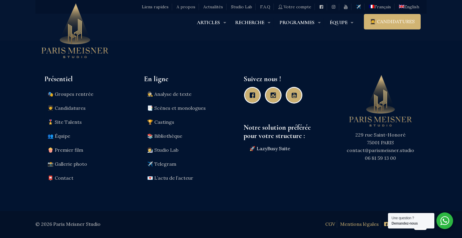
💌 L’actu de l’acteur (170, 178)
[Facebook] (254, 95)
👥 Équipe (59, 136)
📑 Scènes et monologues (176, 108)
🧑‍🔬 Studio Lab (162, 150)
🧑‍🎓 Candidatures (67, 108)
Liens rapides (155, 7)
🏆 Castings (160, 122)
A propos (186, 7)
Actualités (213, 7)
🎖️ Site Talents (65, 122)
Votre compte (294, 7)
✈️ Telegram (161, 164)
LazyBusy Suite (273, 148)
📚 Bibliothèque (164, 136)
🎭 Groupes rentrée (70, 94)
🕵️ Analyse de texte (169, 94)
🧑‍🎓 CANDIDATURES (392, 21)
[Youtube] (295, 95)
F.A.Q (265, 7)
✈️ (358, 7)
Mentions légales (359, 224)
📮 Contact (60, 178)
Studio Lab (241, 7)
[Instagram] (275, 95)
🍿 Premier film (65, 150)
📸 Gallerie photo (67, 164)
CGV (330, 224)
